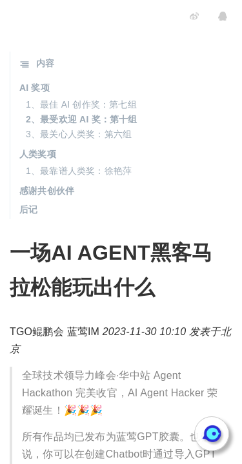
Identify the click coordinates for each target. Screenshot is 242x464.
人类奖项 (37, 154)
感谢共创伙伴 (46, 191)
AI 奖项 (34, 87)
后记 (28, 209)
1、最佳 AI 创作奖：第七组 (81, 104)
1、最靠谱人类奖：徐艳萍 (79, 171)
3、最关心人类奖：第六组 (79, 134)
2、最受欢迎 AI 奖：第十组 (81, 119)
